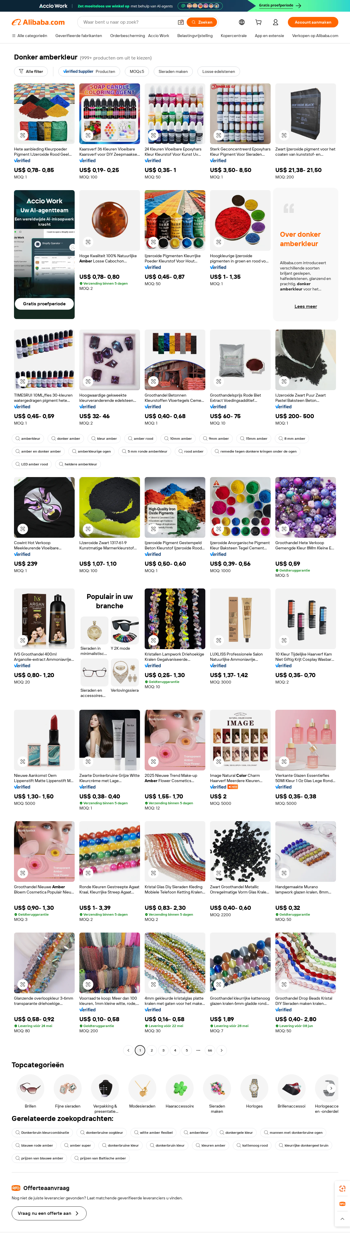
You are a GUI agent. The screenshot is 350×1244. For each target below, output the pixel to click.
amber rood (140, 438)
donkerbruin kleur (167, 1145)
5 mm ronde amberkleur (144, 451)
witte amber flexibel (153, 1132)
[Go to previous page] (128, 1050)
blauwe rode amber (34, 1145)
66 (210, 1050)
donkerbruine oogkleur (101, 1132)
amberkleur (27, 438)
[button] (180, 22)
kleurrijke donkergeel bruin (303, 1145)
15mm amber (253, 438)
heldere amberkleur (78, 464)
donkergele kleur (236, 1132)
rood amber (191, 451)
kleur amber (104, 438)
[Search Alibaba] (128, 22)
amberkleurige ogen (91, 451)
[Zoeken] (202, 22)
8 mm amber (292, 438)
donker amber (65, 438)
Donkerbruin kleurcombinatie (42, 1132)
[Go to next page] (221, 1050)
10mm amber (178, 438)
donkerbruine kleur (120, 1145)
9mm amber (216, 438)
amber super (77, 1145)
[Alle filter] (31, 71)
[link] (342, 1188)
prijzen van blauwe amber (39, 1158)
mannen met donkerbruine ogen (293, 1132)
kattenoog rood (252, 1145)
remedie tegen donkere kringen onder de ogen (256, 451)
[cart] (259, 23)
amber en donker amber (38, 451)
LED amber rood (31, 464)
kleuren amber (210, 1145)
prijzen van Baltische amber (100, 1158)
